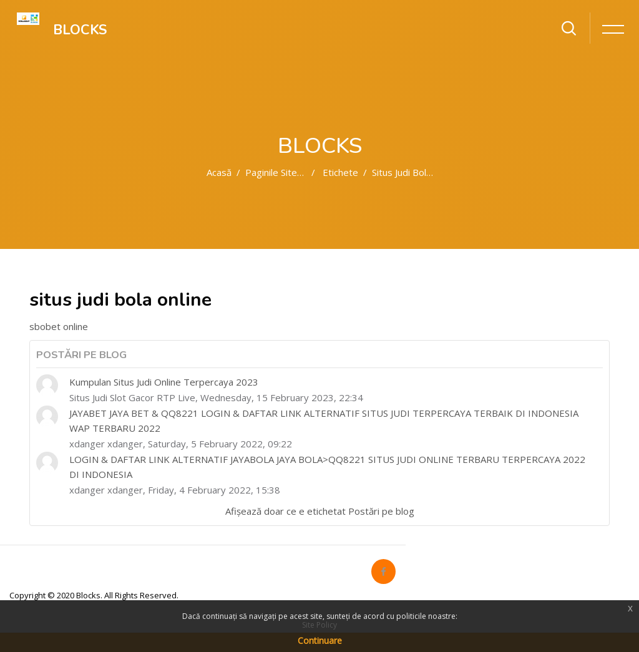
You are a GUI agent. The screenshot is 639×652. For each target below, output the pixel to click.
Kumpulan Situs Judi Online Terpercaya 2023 (163, 382)
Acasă (219, 172)
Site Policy (319, 625)
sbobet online (58, 326)
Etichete (340, 172)
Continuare (320, 640)
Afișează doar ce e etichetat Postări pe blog (319, 511)
